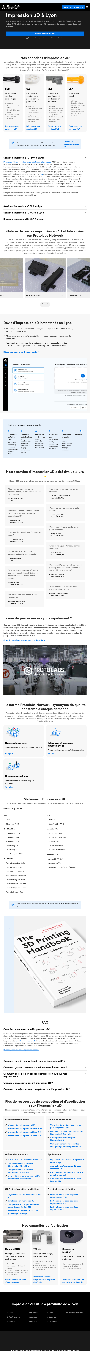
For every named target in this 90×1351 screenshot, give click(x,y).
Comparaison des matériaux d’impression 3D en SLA (20, 1170)
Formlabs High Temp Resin (16, 888)
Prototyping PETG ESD (14, 854)
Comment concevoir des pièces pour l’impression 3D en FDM (66, 1132)
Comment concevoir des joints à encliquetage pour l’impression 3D (65, 1145)
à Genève (33, 1321)
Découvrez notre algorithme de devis (21, 352)
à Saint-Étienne (13, 1317)
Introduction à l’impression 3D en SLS (24, 1135)
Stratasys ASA (53, 841)
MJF (48, 75)
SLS (26, 75)
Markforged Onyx (55, 833)
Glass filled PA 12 (12, 824)
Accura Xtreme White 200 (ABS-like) (62, 867)
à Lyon (10, 1312)
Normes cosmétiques (11, 760)
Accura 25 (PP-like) (55, 859)
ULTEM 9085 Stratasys (57, 837)
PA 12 (8, 820)
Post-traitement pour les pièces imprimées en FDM (64, 1195)
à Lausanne (52, 1321)
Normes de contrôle (11, 726)
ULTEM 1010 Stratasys (56, 850)
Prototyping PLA (12, 850)
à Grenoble (34, 1312)
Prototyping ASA (12, 837)
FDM (5, 75)
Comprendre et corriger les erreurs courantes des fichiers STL (23, 1205)
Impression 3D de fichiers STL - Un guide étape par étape (23, 1212)
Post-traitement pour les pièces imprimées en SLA (64, 1202)
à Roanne (11, 1321)
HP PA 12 (51, 820)
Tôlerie (35, 1231)
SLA (69, 75)
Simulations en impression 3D (21, 1200)
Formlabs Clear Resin (14, 867)
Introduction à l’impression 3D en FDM (25, 1128)
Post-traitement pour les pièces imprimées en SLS (64, 1208)
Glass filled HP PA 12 (56, 824)
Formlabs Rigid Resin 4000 (16, 875)
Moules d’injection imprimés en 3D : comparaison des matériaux (24, 1177)
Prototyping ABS (12, 846)
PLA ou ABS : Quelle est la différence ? (25, 1159)
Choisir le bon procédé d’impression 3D (71, 144)
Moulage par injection (69, 1231)
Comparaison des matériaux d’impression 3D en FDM (20, 1164)
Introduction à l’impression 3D (21, 1125)
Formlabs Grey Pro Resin (15, 880)
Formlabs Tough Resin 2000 (16, 871)
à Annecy (33, 1317)
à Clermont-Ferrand (74, 1312)
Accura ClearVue (54, 863)
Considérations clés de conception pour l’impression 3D (65, 1126)
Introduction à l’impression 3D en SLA (24, 1132)
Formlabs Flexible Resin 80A (17, 884)
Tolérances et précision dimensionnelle (60, 726)
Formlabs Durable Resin (15, 892)
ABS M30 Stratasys (55, 846)
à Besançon (52, 1317)
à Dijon (50, 1312)
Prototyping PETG (13, 833)
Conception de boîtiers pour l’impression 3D (63, 1138)
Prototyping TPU (12, 841)
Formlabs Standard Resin (15, 863)
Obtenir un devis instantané (73, 7)
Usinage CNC (9, 1231)
